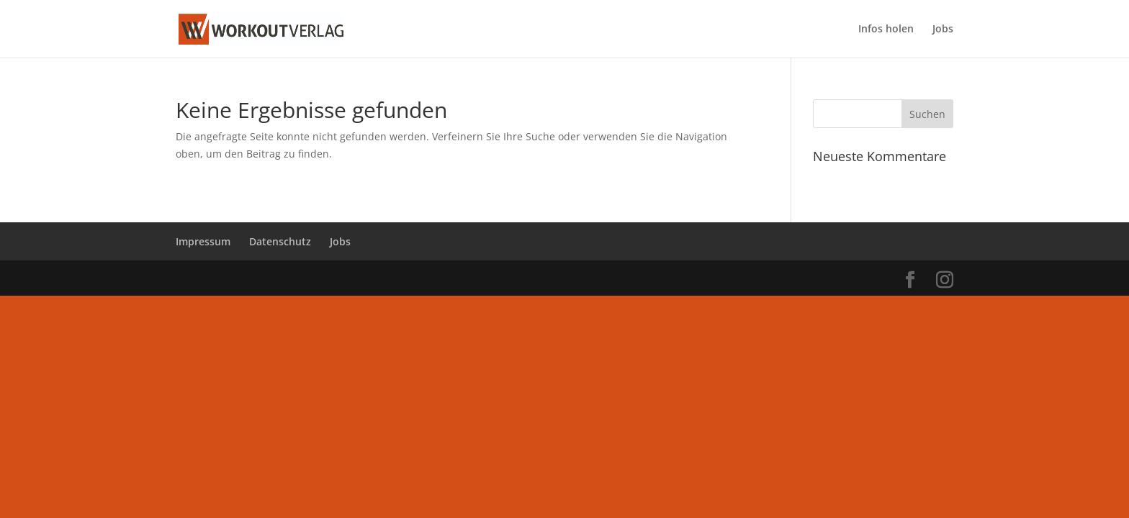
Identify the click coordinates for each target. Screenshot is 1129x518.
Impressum (203, 241)
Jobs (942, 29)
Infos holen (886, 29)
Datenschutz (280, 241)
